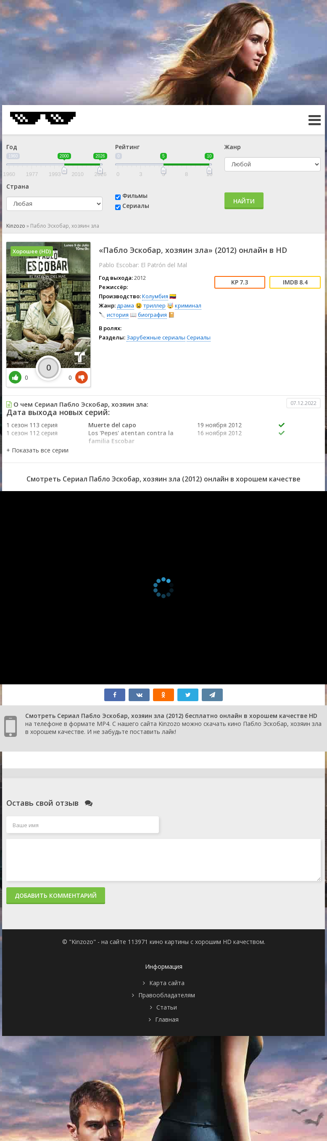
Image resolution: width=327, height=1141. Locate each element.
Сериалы (135, 206)
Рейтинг (127, 147)
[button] (37, 450)
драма (125, 305)
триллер (154, 305)
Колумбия (155, 296)
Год (11, 147)
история (118, 314)
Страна (17, 186)
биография (152, 314)
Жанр (232, 147)
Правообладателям (166, 995)
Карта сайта (167, 983)
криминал (188, 305)
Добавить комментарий (56, 895)
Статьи (166, 1007)
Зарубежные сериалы (156, 337)
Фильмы (135, 196)
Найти (244, 201)
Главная (167, 1019)
